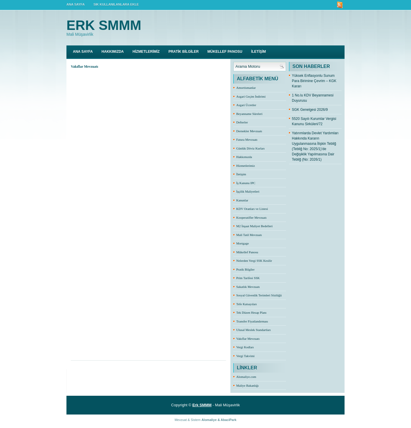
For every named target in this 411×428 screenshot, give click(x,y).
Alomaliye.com (246, 376)
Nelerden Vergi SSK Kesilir (254, 260)
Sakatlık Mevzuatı (248, 286)
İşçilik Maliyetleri (247, 191)
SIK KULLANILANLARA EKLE (116, 4)
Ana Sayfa (83, 52)
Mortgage (242, 243)
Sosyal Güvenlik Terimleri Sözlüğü (259, 295)
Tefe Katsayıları (246, 304)
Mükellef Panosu (247, 252)
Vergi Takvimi (245, 356)
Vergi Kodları (245, 347)
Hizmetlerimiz (245, 165)
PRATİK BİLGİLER (183, 52)
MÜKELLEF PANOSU (225, 52)
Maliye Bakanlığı (247, 385)
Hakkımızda (244, 157)
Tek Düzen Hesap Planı (251, 312)
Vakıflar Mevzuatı (248, 338)
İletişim (241, 174)
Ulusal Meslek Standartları (253, 330)
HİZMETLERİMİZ (146, 52)
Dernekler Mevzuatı (249, 131)
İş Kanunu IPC (245, 183)
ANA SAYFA (75, 4)
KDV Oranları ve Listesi (252, 208)
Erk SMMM (103, 25)
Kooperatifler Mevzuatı (251, 217)
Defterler (242, 122)
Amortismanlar (246, 87)
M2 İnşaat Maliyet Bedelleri (254, 226)
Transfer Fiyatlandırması (252, 321)
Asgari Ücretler (246, 105)
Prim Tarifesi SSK (248, 278)
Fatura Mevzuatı (246, 139)
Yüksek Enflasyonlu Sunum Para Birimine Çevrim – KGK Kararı (314, 81)
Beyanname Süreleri (249, 114)
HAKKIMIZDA (113, 52)
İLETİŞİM (258, 52)
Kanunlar (242, 200)
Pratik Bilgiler (245, 269)
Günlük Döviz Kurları (250, 148)
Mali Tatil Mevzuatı (249, 235)
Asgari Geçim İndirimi (251, 96)
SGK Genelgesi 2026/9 (310, 110)
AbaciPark (229, 420)
